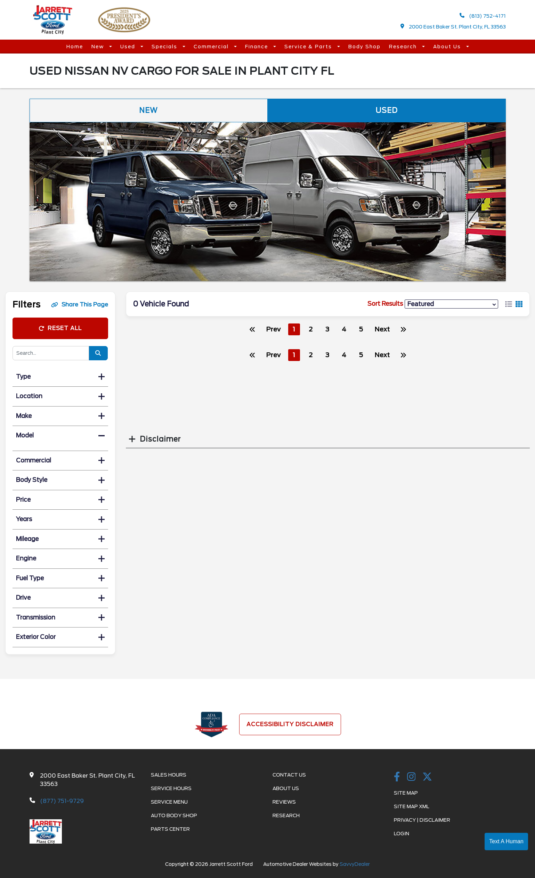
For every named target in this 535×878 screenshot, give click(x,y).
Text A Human (506, 841)
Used (128, 46)
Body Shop (364, 46)
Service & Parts (309, 46)
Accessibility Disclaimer (290, 724)
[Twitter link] (427, 777)
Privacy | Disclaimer (422, 820)
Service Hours (171, 788)
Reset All (60, 328)
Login (401, 833)
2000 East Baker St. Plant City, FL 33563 (453, 27)
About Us (448, 46)
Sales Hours (168, 775)
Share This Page (79, 304)
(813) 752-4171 (483, 16)
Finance (257, 46)
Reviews (284, 802)
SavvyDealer (355, 864)
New (98, 46)
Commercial (212, 46)
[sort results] (451, 303)
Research (404, 46)
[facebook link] (397, 777)
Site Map (406, 793)
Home (74, 46)
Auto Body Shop (174, 815)
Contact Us (289, 775)
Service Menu (169, 802)
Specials (165, 46)
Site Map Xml (411, 806)
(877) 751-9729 (62, 801)
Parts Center (170, 829)
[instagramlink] (411, 777)
